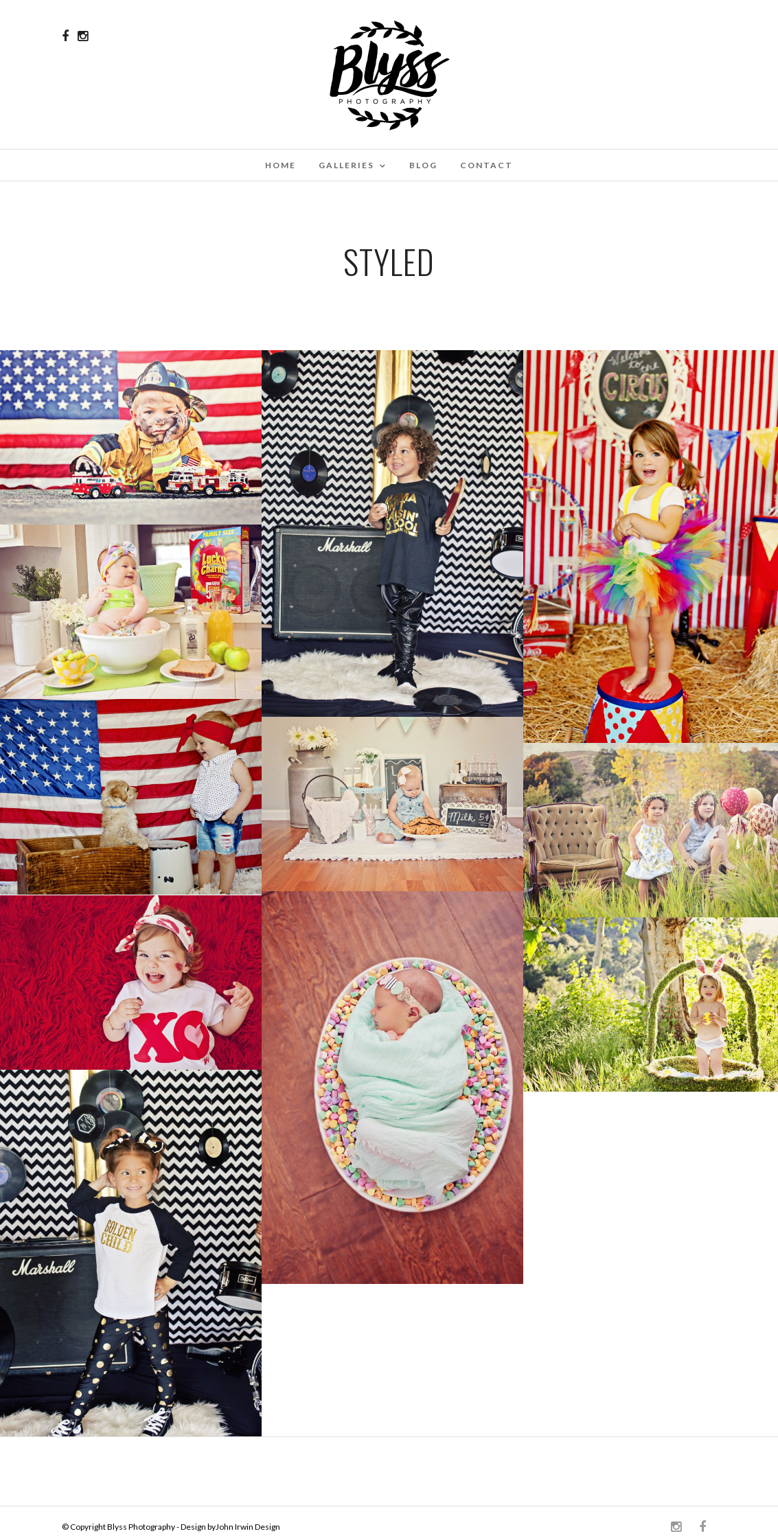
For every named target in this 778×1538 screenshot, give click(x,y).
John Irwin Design (248, 1527)
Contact (486, 165)
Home (280, 165)
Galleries (346, 165)
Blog (423, 165)
